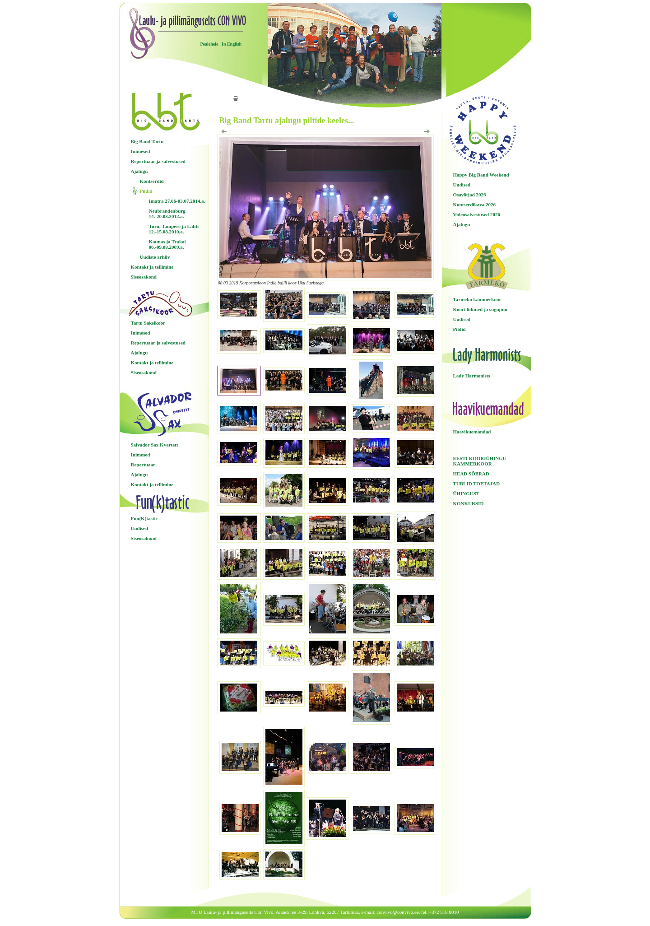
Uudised (140, 528)
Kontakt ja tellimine (152, 267)
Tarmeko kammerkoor (477, 299)
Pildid (146, 191)
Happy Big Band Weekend (481, 174)
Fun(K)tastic (144, 518)
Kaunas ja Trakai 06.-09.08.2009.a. (167, 244)
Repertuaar (143, 464)
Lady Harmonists (471, 375)
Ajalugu (139, 171)
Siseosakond (144, 276)
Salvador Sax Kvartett (154, 444)
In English (231, 44)
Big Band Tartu (147, 141)
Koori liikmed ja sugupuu (480, 309)
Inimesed (140, 151)
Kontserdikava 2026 (474, 204)
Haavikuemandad (472, 431)
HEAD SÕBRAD (471, 473)
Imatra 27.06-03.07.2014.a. (177, 201)
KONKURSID (468, 503)
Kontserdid (152, 181)
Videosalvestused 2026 (476, 214)
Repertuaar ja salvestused (158, 161)
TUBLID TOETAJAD (476, 483)
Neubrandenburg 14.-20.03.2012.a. (167, 213)
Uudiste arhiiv (155, 257)
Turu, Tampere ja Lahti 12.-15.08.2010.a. (174, 228)
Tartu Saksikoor (148, 323)
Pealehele (209, 44)
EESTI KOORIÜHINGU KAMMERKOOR (479, 461)
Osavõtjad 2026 (469, 194)
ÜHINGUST (466, 493)
